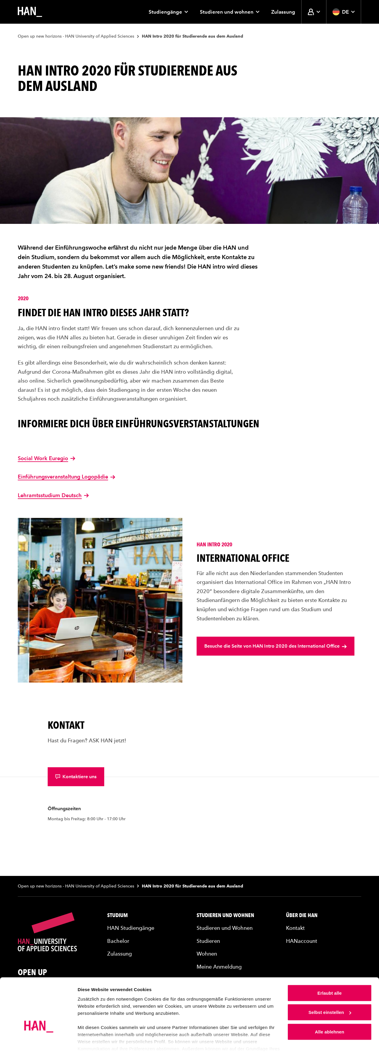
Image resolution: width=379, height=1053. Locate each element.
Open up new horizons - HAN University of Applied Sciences (76, 36)
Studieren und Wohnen (225, 915)
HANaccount (301, 941)
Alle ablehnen (329, 1008)
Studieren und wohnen (229, 12)
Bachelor (118, 941)
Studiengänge (168, 12)
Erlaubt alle (329, 969)
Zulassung (283, 12)
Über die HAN (301, 915)
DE (344, 11)
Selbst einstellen (330, 989)
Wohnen (207, 954)
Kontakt (295, 928)
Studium (117, 915)
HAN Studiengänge (130, 928)
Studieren (208, 941)
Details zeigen (92, 1041)
